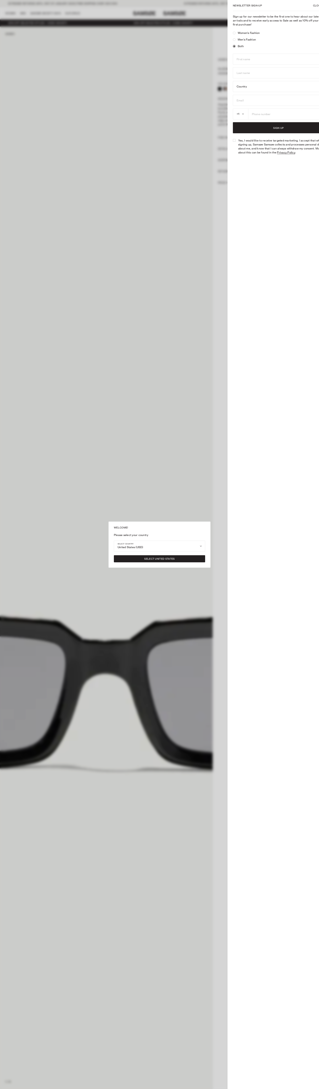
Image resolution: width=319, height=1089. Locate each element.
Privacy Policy (278, 152)
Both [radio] (230, 46)
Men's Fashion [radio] (236, 39)
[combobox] (159, 546)
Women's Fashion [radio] (238, 33)
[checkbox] (226, 140)
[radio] (226, 33)
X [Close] (310, 5)
